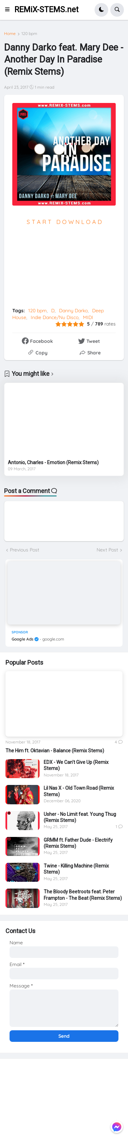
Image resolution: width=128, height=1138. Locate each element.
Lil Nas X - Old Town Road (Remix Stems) (79, 791)
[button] (9, 10)
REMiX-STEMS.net (46, 9)
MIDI (88, 317)
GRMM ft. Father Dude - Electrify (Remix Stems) (78, 843)
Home (10, 34)
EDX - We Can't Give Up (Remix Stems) (76, 765)
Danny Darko (73, 311)
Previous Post (24, 550)
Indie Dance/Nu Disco (55, 317)
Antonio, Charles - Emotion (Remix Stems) (53, 462)
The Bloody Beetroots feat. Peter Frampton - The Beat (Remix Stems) (83, 894)
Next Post (107, 550)
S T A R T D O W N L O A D (64, 221)
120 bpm (29, 34)
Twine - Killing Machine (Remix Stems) (76, 869)
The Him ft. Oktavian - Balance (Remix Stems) (54, 750)
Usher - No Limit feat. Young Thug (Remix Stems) (80, 817)
